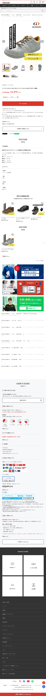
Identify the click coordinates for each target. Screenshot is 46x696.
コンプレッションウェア (7, 634)
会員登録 (5, 685)
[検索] (23, 10)
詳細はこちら (5, 428)
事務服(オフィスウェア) (7, 614)
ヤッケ (3, 649)
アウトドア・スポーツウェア (8, 626)
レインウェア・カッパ (7, 645)
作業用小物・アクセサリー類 (8, 653)
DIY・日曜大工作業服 (15, 347)
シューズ (13, 14)
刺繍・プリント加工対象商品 (8, 673)
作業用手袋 (4, 622)
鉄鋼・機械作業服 (14, 359)
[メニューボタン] (43, 2)
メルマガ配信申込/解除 (14, 685)
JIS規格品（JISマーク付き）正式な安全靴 (30, 313)
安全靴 (21, 347)
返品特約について (6, 121)
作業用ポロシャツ (6, 638)
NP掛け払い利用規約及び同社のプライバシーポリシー (14, 506)
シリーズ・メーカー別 (26, 14)
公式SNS (14, 681)
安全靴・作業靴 (18, 14)
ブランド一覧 (14, 320)
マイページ (37, 2)
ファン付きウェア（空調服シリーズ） (10, 665)
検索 (34, 2)
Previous (3, 41)
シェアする (10, 133)
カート (40, 2)
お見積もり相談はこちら (23, 128)
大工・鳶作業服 (14, 354)
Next (42, 41)
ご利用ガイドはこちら (22, 542)
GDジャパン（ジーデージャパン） (37, 14)
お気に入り (31, 2)
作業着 (3, 610)
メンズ (24, 340)
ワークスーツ (5, 630)
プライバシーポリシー (38, 685)
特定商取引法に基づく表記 (26, 685)
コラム (41, 5)
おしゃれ (28, 340)
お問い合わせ (23, 400)
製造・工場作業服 (14, 366)
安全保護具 (4, 642)
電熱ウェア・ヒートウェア (8, 669)
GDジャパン (20, 320)
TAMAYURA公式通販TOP (5, 14)
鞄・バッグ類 (5, 657)
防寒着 (3, 618)
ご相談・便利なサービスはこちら (23, 694)
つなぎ (3, 661)
